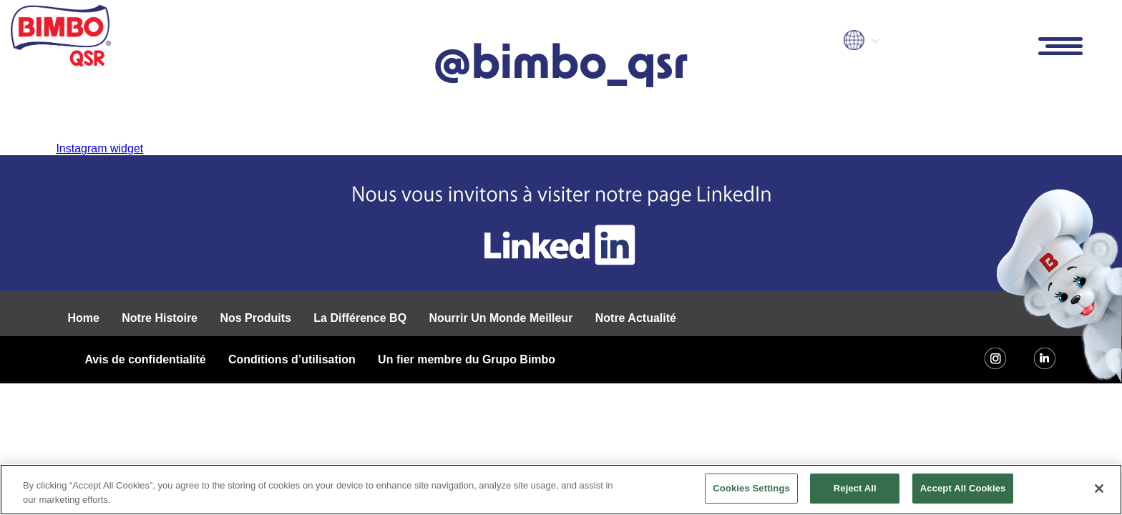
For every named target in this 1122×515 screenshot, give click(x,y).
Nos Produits (255, 318)
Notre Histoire (159, 318)
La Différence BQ (359, 318)
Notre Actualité (635, 318)
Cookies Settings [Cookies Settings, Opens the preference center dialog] (751, 488)
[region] (561, 489)
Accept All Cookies (963, 488)
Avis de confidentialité (144, 359)
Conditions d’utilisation (292, 359)
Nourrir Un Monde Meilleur (500, 318)
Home (83, 318)
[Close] (1099, 488)
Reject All (855, 488)
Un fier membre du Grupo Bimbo (466, 359)
